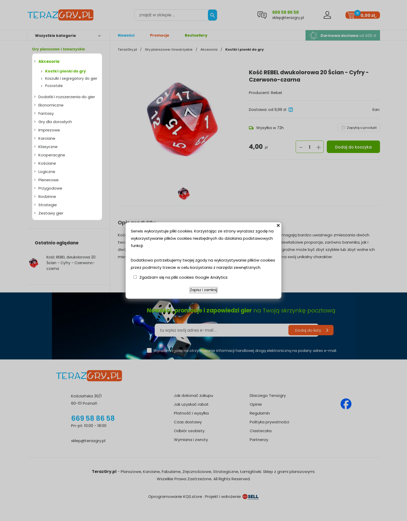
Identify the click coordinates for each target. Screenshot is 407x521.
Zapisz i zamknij (203, 290)
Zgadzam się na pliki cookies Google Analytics (183, 277)
